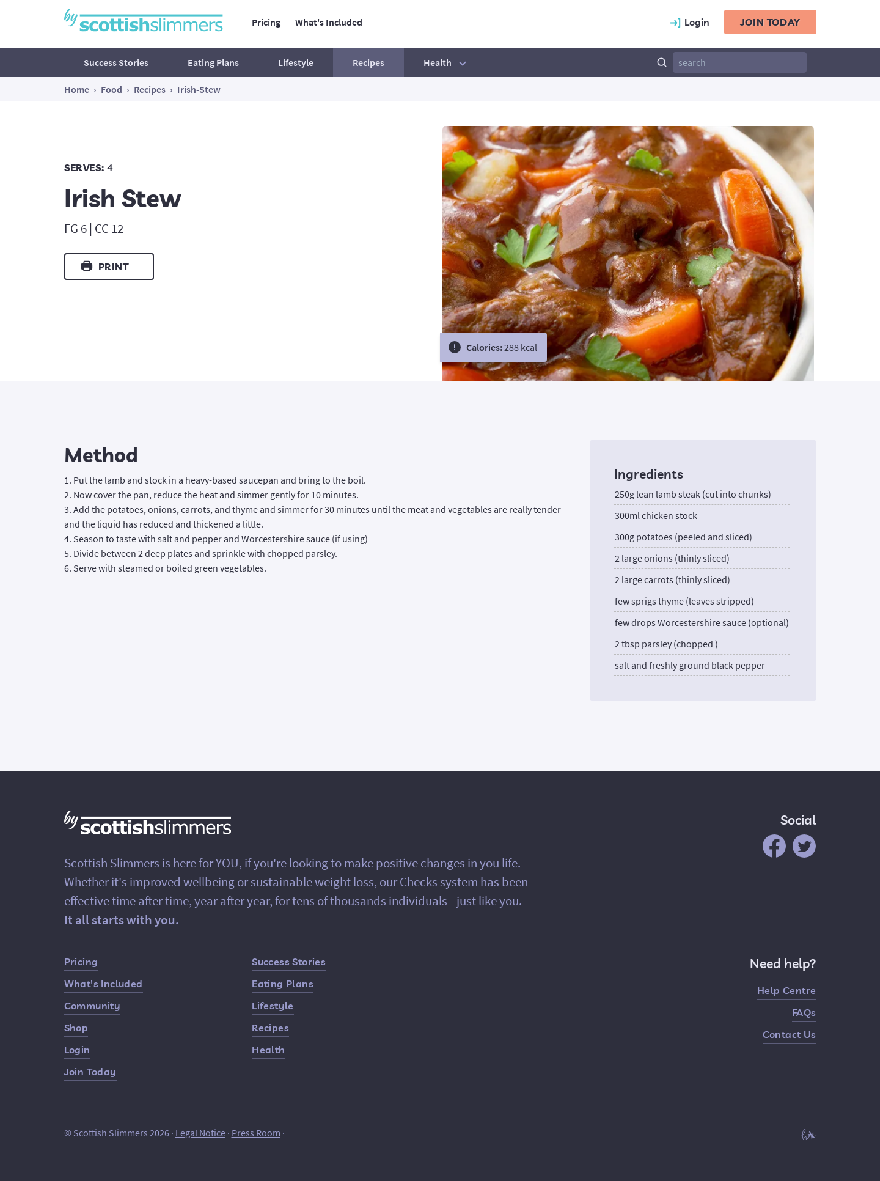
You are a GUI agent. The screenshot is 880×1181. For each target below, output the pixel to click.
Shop (76, 1027)
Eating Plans (213, 62)
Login (77, 1049)
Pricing (266, 22)
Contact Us (789, 1034)
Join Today (90, 1071)
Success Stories (116, 62)
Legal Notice (200, 1133)
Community (92, 1005)
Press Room (256, 1133)
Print (104, 266)
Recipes (368, 62)
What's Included (328, 22)
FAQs (804, 1012)
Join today (770, 22)
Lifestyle (296, 62)
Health (446, 62)
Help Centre (786, 990)
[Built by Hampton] (808, 1134)
